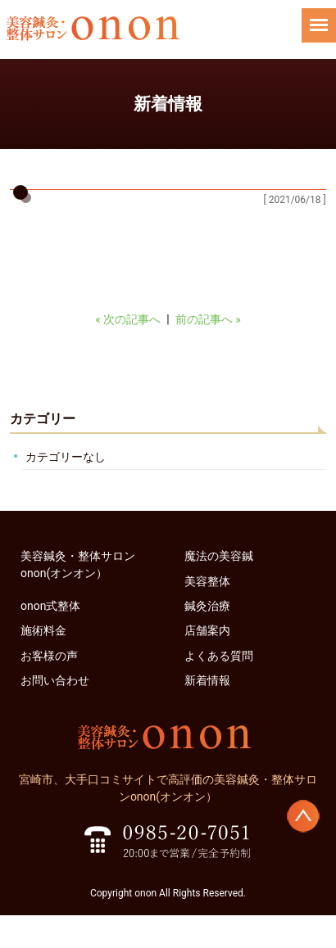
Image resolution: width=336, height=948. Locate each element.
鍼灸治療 (207, 605)
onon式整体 (50, 605)
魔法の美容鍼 (218, 555)
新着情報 (207, 680)
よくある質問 (218, 655)
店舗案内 (207, 630)
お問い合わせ (54, 680)
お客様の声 (49, 655)
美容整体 (207, 581)
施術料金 (43, 630)
